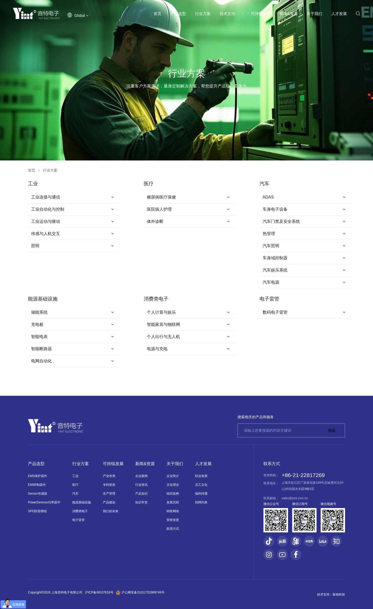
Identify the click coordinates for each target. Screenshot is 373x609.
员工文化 (201, 485)
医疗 (75, 485)
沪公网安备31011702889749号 (140, 592)
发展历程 (173, 502)
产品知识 (141, 493)
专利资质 (109, 485)
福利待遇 (201, 493)
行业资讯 (141, 485)
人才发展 (339, 13)
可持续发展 (260, 13)
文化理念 (173, 485)
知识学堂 (141, 502)
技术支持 (227, 13)
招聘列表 (201, 502)
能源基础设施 (81, 502)
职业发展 (201, 476)
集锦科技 (339, 594)
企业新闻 (141, 476)
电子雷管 (78, 520)
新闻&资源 (288, 13)
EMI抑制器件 (37, 485)
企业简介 (173, 476)
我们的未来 (110, 511)
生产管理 (109, 493)
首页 (157, 13)
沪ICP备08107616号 (99, 592)
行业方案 (203, 13)
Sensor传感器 (37, 493)
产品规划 (109, 502)
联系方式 (173, 529)
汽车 (75, 493)
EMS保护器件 (37, 476)
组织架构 (173, 493)
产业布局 (109, 476)
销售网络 (173, 511)
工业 (75, 476)
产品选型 (178, 13)
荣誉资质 (173, 520)
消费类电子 (80, 511)
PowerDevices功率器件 (44, 502)
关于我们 (314, 13)
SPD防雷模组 (37, 511)
